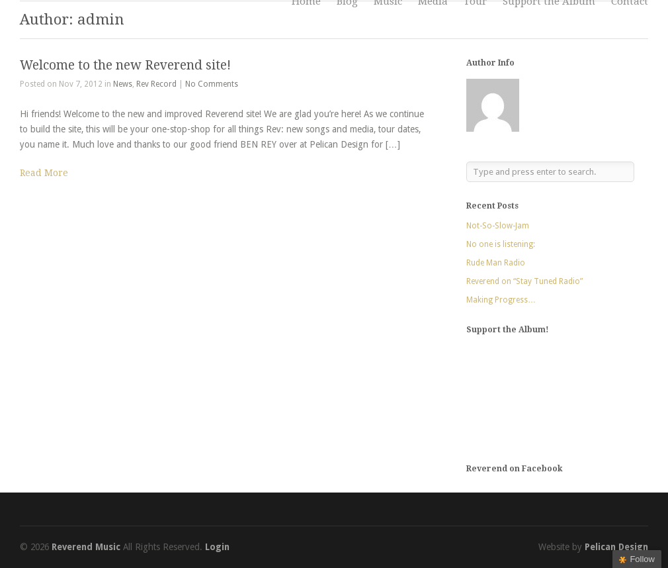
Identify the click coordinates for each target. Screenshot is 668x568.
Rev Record (156, 84)
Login (217, 547)
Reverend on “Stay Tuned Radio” (524, 281)
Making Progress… (501, 300)
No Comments (211, 84)
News (122, 84)
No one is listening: (500, 244)
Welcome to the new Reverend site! (125, 65)
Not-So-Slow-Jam (497, 225)
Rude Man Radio (495, 262)
